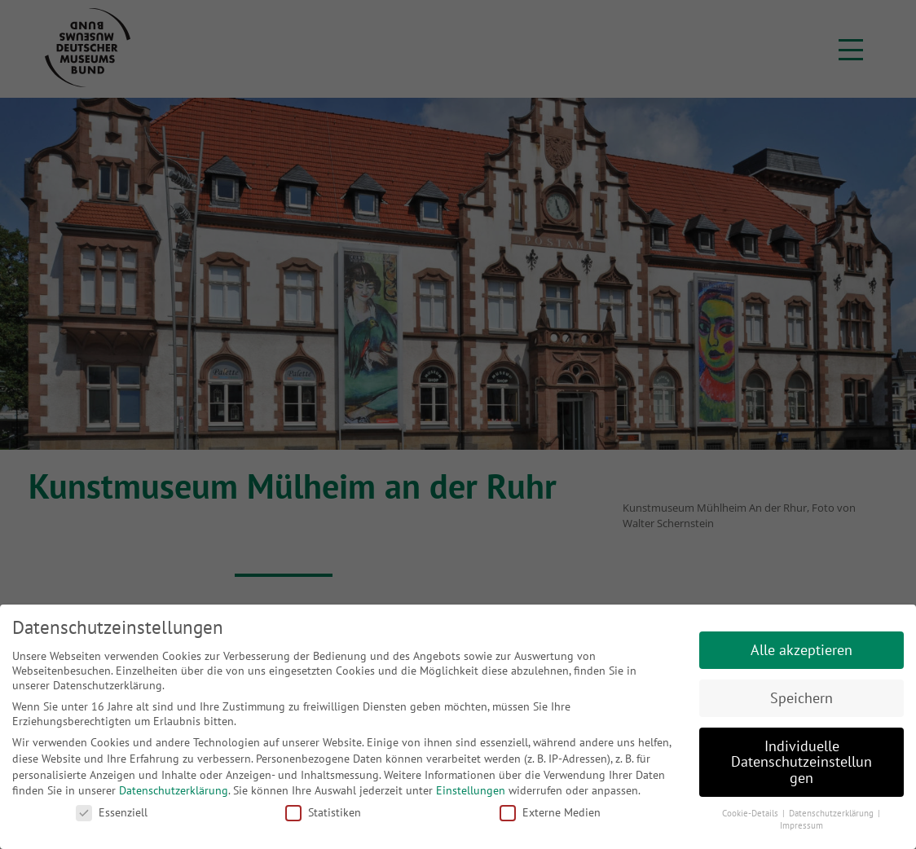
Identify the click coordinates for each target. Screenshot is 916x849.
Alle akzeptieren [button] (801, 649)
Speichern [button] (801, 697)
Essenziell (112, 812)
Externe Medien (550, 812)
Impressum (801, 825)
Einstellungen (470, 790)
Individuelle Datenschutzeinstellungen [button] (801, 762)
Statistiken (323, 812)
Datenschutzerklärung (173, 790)
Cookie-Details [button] (751, 813)
